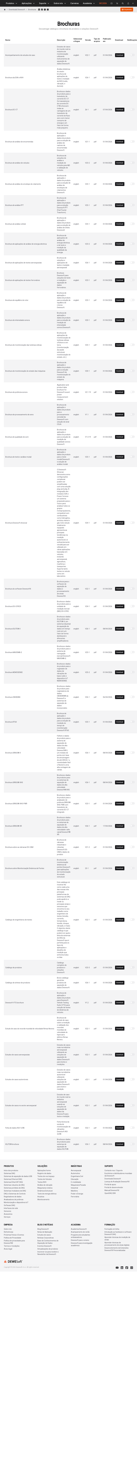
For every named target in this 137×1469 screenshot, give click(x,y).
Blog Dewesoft (43, 1229)
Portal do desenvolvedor (114, 1187)
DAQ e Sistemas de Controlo (15, 1194)
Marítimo (74, 1191)
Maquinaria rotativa (44, 1188)
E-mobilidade (76, 1182)
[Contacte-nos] (111, 3)
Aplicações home (44, 1170)
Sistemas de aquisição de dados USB (18, 1176)
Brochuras (32, 10)
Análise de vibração (44, 1185)
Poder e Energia (77, 1194)
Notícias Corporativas (45, 1238)
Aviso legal (8, 1249)
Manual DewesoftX (112, 1190)
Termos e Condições (12, 1246)
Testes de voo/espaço (45, 1176)
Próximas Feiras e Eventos (14, 1235)
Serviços (7, 1217)
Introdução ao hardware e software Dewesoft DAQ (118, 1233)
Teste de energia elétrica (46, 1194)
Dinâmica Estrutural (44, 1191)
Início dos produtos (11, 1170)
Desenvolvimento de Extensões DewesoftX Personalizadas (117, 1249)
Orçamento (127, 10)
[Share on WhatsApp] (48, 10)
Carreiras (74, 3)
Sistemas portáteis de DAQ (14, 1188)
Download (119, 55)
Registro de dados (44, 1173)
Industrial (74, 1188)
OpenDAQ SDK (110, 1193)
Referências (8, 1232)
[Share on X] (45, 10)
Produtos (12, 3)
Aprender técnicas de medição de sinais (117, 1238)
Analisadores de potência (13, 1199)
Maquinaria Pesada (78, 1185)
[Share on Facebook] (42, 10)
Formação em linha (112, 1229)
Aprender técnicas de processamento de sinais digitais (117, 1244)
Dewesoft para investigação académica (81, 1244)
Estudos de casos (44, 1235)
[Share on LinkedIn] (39, 10)
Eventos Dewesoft (44, 1246)
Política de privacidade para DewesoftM (14, 1242)
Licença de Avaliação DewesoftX (117, 1182)
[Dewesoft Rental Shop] (117, 3)
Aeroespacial (76, 1170)
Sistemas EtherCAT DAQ (13, 1182)
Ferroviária (75, 1197)
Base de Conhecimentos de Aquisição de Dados (47, 1242)
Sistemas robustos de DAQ (14, 1185)
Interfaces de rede (11, 1208)
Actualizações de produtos (47, 1249)
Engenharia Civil (77, 1176)
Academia (89, 3)
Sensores (7, 1211)
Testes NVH (41, 1182)
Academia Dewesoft (79, 1229)
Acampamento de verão (80, 1232)
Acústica (40, 1197)
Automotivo (75, 1173)
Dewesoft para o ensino (80, 1240)
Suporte (44, 3)
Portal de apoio (110, 1184)
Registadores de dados (12, 1197)
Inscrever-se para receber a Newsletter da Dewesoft (47, 1253)
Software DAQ (9, 1205)
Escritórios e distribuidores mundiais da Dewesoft (118, 1174)
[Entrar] (128, 3)
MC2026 (103, 3)
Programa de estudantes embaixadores (80, 1236)
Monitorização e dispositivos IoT (16, 1202)
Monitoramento (43, 1199)
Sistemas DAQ (9, 1173)
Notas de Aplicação (44, 1232)
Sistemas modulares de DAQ (15, 1191)
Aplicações (28, 3)
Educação (74, 1179)
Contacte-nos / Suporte (114, 1170)
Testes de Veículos (44, 1179)
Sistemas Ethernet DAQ (13, 1179)
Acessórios (8, 1214)
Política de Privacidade (12, 1238)
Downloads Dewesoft (17, 10)
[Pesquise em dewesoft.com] (122, 3)
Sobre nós (60, 3)
